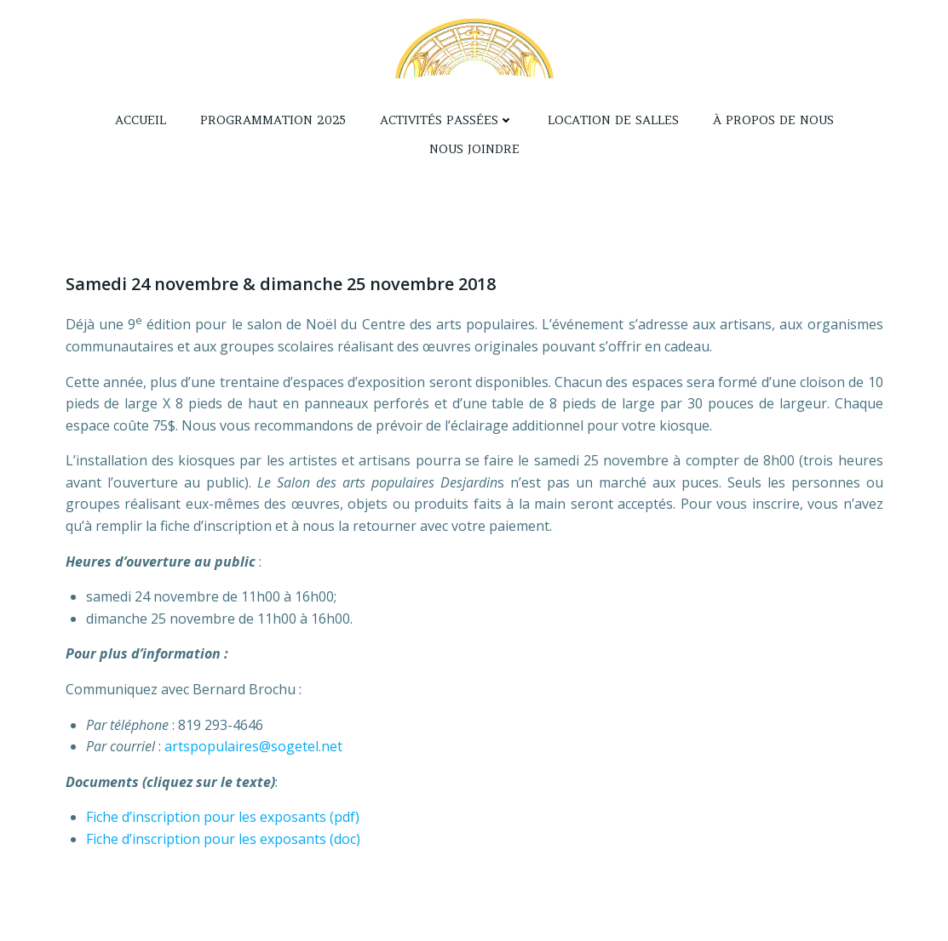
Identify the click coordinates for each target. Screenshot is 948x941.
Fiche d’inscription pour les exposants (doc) (223, 839)
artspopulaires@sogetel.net (253, 746)
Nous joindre (474, 149)
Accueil (140, 120)
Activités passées (447, 120)
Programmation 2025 (273, 120)
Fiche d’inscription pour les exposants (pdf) (222, 816)
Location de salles (613, 120)
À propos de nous (773, 120)
